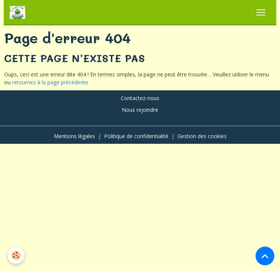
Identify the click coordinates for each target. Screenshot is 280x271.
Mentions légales (74, 136)
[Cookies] (16, 255)
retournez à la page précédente (50, 82)
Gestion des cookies (202, 136)
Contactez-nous (140, 98)
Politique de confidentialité (136, 136)
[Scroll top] (265, 256)
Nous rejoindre (140, 109)
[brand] (19, 12)
